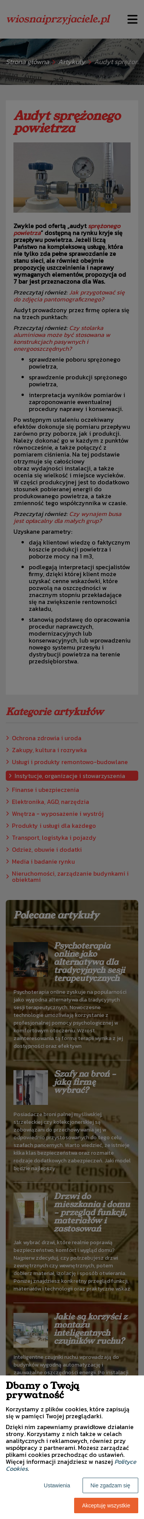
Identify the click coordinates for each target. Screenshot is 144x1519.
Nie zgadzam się (111, 1485)
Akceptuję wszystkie (106, 1505)
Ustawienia (57, 1485)
